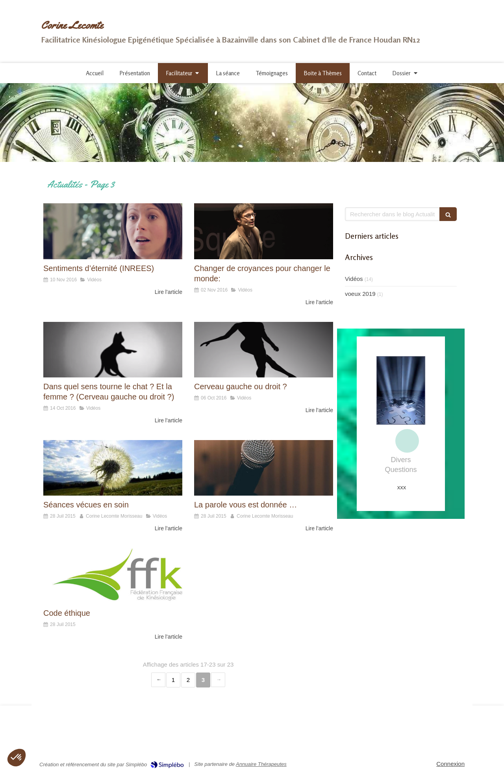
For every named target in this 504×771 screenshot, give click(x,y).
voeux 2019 (360, 293)
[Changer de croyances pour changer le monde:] (263, 231)
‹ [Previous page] (158, 680)
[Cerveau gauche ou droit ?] (263, 349)
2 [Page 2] (188, 679)
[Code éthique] (112, 576)
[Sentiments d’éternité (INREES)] (112, 231)
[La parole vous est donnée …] (263, 468)
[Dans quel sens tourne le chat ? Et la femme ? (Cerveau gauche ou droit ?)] (112, 349)
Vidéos (354, 278)
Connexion (450, 763)
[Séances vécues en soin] (112, 468)
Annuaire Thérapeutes (261, 764)
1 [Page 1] (173, 679)
